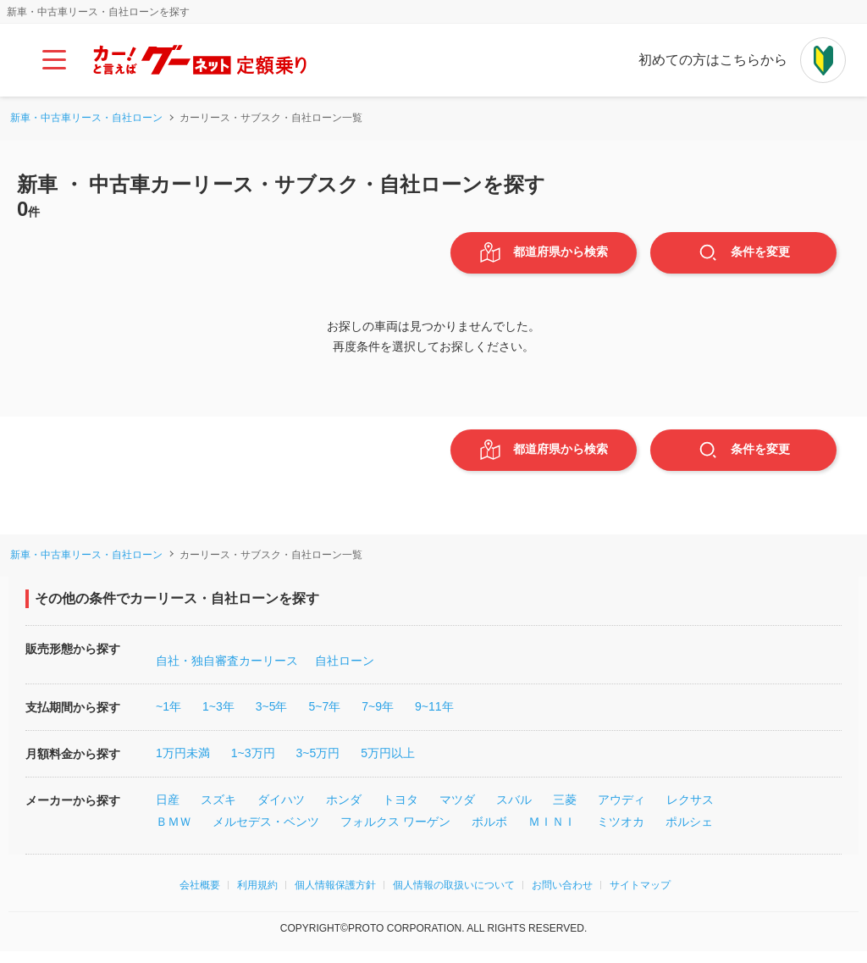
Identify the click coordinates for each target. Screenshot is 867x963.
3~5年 (272, 718)
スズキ (218, 811)
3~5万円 (318, 765)
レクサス (690, 811)
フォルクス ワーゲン (395, 833)
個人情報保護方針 (335, 897)
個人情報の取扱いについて (454, 897)
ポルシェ (689, 833)
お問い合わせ (562, 897)
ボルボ (489, 833)
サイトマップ (640, 897)
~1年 (168, 718)
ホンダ (344, 811)
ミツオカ (620, 833)
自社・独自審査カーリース (227, 672)
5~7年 (324, 718)
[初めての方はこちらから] (823, 60)
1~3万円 (253, 765)
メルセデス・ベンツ (266, 833)
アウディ (621, 811)
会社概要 (199, 897)
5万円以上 (388, 765)
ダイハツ (281, 811)
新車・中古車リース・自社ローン (86, 118)
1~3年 (218, 718)
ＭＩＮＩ (552, 833)
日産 (167, 811)
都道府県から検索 (544, 256)
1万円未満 (183, 765)
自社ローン (344, 672)
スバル (514, 811)
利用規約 (257, 897)
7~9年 (378, 718)
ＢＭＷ (173, 833)
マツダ (457, 811)
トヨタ (400, 811)
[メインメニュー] (54, 60)
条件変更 (743, 256)
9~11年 (434, 718)
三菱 (565, 811)
